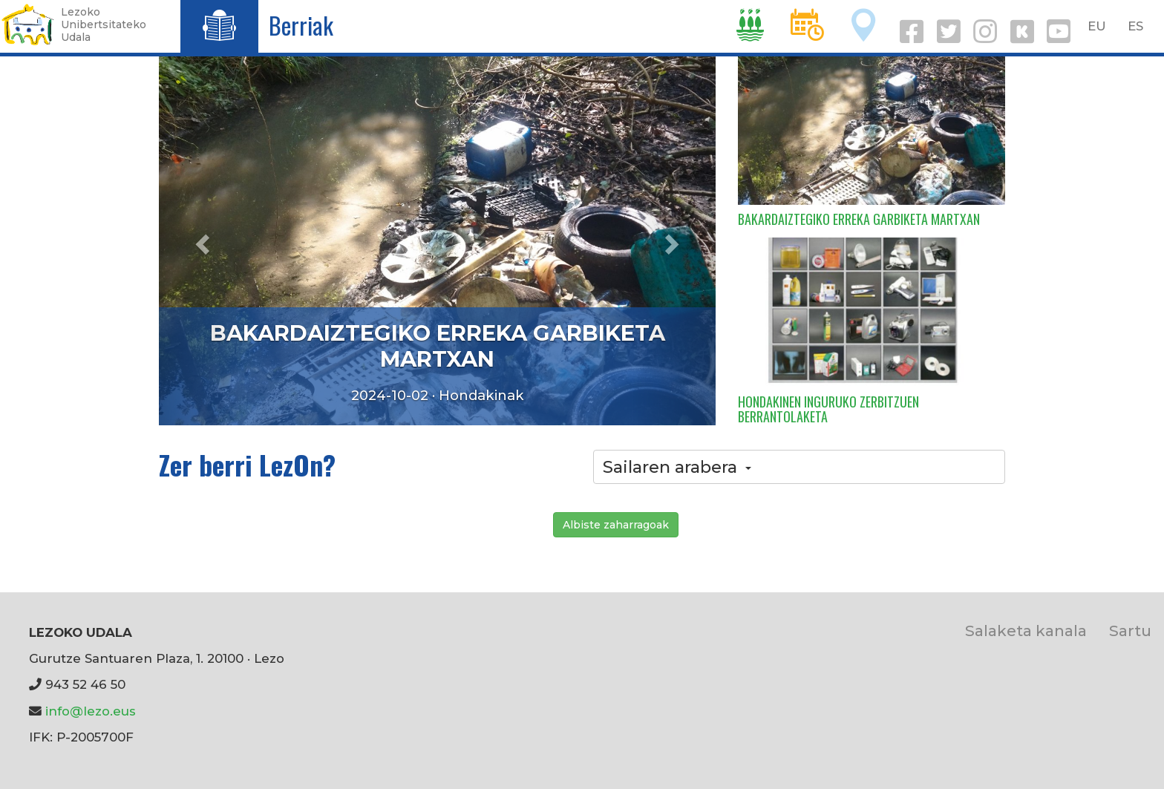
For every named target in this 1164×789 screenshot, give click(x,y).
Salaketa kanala (1026, 630)
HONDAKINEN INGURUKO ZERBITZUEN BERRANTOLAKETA (828, 409)
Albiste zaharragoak (616, 524)
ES (1135, 26)
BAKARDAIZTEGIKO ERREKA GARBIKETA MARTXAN (437, 346)
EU (1097, 26)
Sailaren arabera (677, 466)
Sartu (1130, 630)
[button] (201, 239)
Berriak (301, 24)
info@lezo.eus (90, 711)
